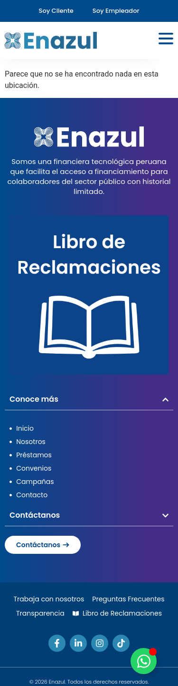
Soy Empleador (116, 10)
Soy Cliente (56, 10)
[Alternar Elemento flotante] (144, 661)
